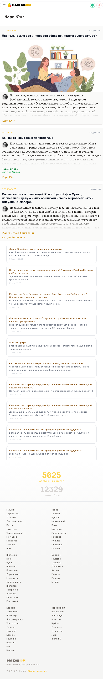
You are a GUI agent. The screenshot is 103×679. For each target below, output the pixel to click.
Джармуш (57, 630)
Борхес (10, 634)
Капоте (10, 650)
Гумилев (56, 540)
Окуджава (12, 597)
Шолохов (11, 554)
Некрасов (11, 540)
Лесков (56, 513)
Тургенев (11, 529)
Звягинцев (57, 615)
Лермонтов (12, 513)
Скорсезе (57, 627)
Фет (8, 548)
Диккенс (11, 630)
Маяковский (58, 521)
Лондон (10, 627)
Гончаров (11, 536)
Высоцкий (12, 601)
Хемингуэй (12, 611)
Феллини (56, 638)
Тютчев (10, 544)
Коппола (56, 619)
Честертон (12, 623)
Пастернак (12, 578)
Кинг (9, 646)
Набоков (56, 536)
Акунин (56, 570)
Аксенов (11, 593)
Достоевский (14, 521)
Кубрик (56, 623)
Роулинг (11, 642)
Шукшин (10, 566)
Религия (7, 132)
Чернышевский (14, 532)
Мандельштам (59, 532)
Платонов (57, 544)
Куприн (56, 517)
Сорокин (56, 554)
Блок (54, 525)
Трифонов (12, 589)
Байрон (10, 607)
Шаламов (11, 585)
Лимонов (56, 562)
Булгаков (57, 529)
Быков (55, 581)
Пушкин (10, 509)
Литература (9, 30)
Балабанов (58, 611)
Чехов (55, 509)
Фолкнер (11, 615)
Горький (56, 548)
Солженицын (13, 581)
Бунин (9, 562)
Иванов (56, 574)
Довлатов (57, 566)
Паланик (11, 638)
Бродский (12, 570)
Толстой (11, 517)
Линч (54, 634)
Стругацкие (13, 574)
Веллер (56, 578)
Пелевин (56, 558)
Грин (8, 558)
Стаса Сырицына (37, 670)
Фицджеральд (14, 619)
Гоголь (10, 525)
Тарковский (58, 607)
